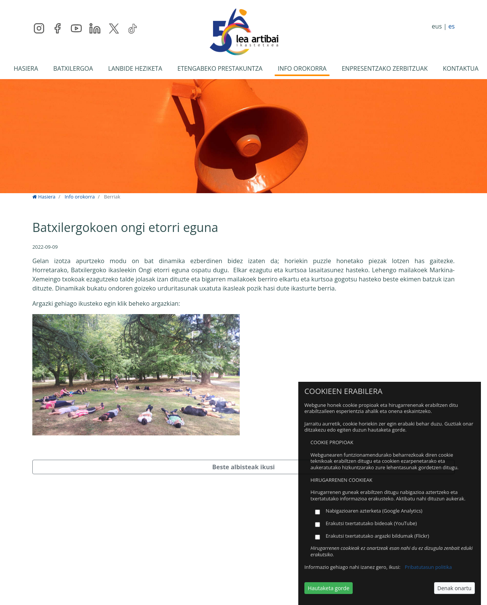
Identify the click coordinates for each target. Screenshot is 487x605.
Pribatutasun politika (428, 567)
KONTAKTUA (461, 68)
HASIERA (26, 68)
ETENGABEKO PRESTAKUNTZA (220, 68)
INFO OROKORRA (302, 68)
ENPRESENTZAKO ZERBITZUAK (385, 68)
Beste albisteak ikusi (243, 467)
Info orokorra (80, 196)
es (451, 26)
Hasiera (44, 196)
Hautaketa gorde (328, 588)
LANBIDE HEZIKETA (135, 68)
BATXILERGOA (73, 68)
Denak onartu (454, 588)
